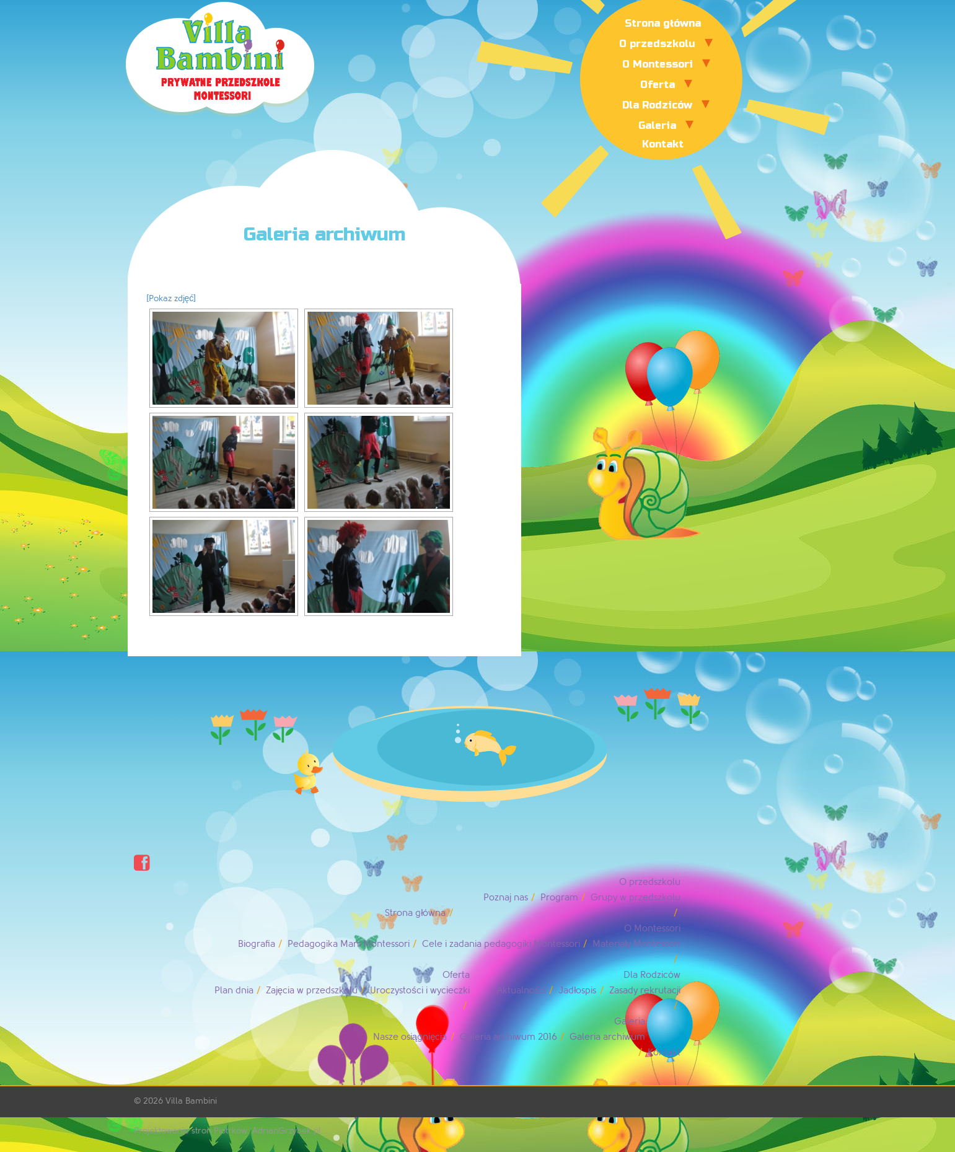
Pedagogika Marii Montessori (349, 944)
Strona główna (663, 23)
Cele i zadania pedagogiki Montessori (501, 944)
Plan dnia (233, 990)
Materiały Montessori (636, 944)
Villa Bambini (191, 1101)
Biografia (256, 944)
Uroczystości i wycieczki (420, 990)
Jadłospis (577, 990)
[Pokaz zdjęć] (171, 298)
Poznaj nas (505, 897)
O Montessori (657, 64)
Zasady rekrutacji (644, 990)
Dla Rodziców (657, 105)
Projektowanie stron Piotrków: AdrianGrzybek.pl (227, 1130)
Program (559, 897)
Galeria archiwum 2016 (508, 1037)
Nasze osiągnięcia (410, 1037)
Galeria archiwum (607, 1037)
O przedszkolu (657, 44)
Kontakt (663, 144)
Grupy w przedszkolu (635, 897)
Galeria (657, 125)
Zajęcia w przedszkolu (312, 990)
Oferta (657, 84)
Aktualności (522, 990)
